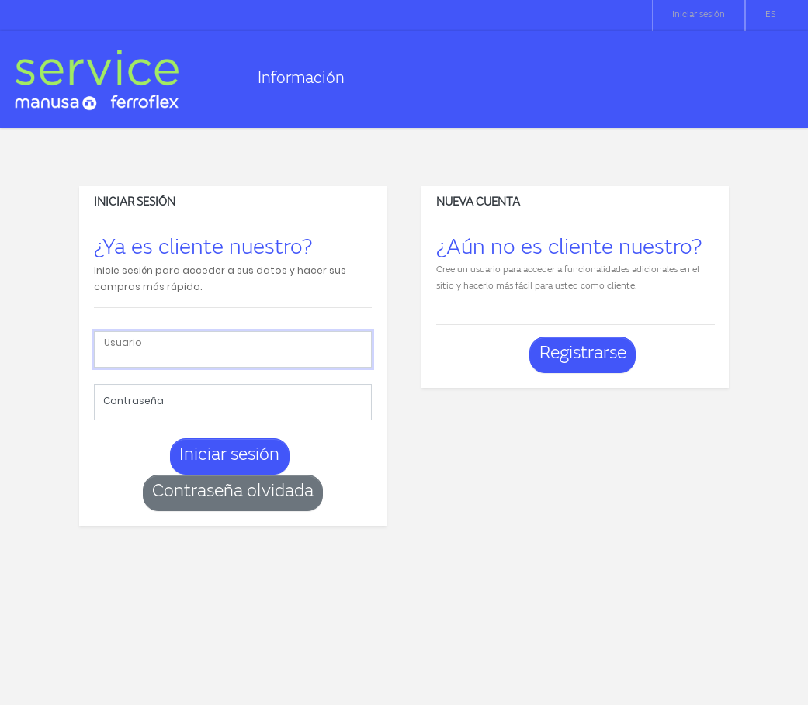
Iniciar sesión (698, 14)
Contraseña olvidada (233, 492)
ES (770, 14)
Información (301, 79)
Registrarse (582, 354)
